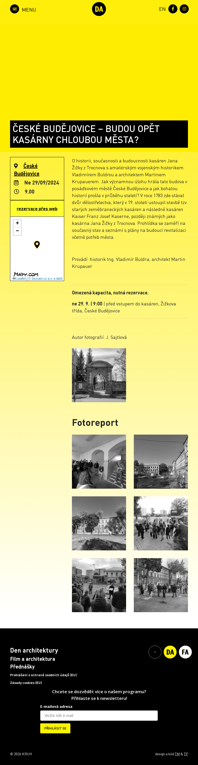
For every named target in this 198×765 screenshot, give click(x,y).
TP (186, 753)
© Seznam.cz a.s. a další (45, 278)
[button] (37, 245)
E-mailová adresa (56, 706)
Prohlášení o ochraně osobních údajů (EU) (43, 675)
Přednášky (22, 666)
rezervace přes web (37, 208)
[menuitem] (161, 8)
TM (177, 753)
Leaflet (19, 278)
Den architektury (34, 650)
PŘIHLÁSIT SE (55, 728)
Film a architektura (32, 658)
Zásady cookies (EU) (26, 683)
